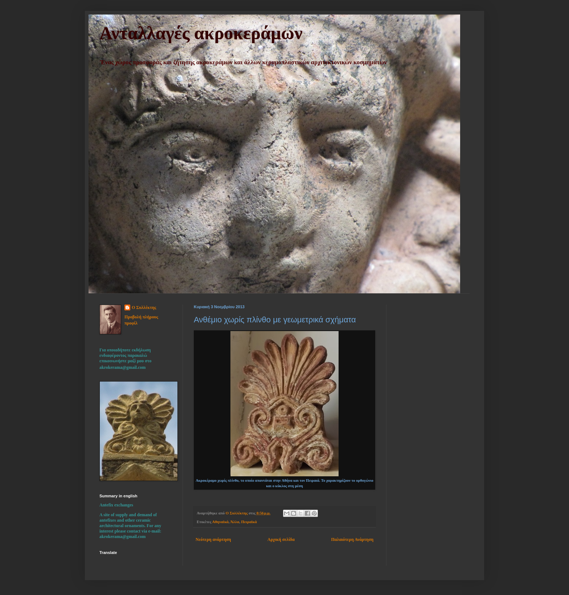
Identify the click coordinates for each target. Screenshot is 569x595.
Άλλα (234, 521)
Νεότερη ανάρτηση (213, 539)
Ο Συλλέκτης (144, 307)
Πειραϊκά (249, 521)
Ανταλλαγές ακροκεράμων (201, 33)
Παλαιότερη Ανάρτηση (352, 539)
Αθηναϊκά (220, 521)
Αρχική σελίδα (281, 539)
